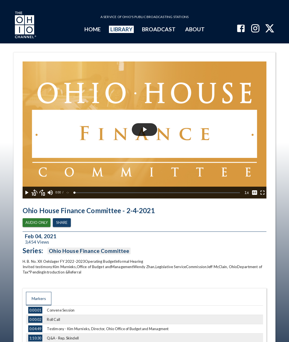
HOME (92, 29)
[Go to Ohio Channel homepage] (24, 25)
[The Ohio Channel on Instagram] (255, 28)
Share (62, 222)
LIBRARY (121, 29)
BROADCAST (159, 29)
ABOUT (195, 29)
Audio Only (37, 222)
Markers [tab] (38, 298)
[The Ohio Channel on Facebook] (241, 28)
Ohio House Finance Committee (89, 251)
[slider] (157, 192)
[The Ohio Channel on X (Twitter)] (270, 28)
